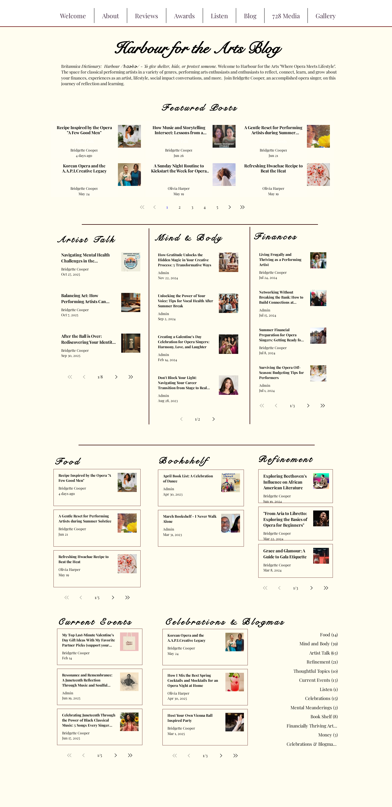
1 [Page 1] (167, 207)
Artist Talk (84, 141)
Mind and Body (273, 141)
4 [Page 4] (205, 207)
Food (273, 179)
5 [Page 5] (217, 207)
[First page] (142, 207)
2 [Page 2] (180, 207)
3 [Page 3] (192, 207)
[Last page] (242, 207)
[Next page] (230, 207)
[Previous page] (154, 207)
